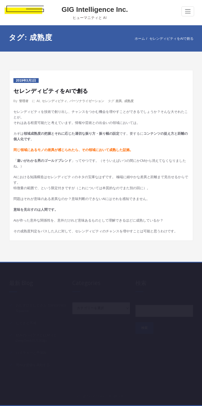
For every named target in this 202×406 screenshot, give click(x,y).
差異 (118, 101)
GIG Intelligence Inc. (95, 9)
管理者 (23, 101)
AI (37, 101)
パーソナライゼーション (86, 101)
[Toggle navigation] (187, 11)
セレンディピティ (54, 101)
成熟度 (129, 101)
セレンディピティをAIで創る (171, 39)
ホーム (139, 39)
